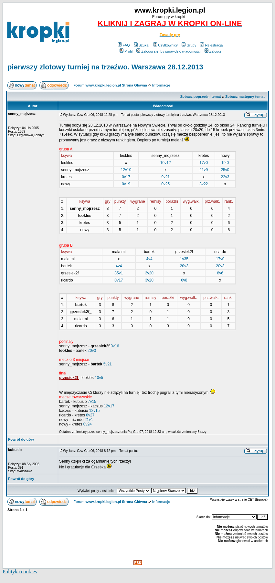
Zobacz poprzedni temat (200, 96)
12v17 (109, 406)
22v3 (225, 177)
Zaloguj (213, 51)
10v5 (99, 377)
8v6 (220, 273)
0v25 (165, 184)
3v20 (149, 273)
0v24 (87, 424)
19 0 (225, 162)
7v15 (92, 401)
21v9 (203, 170)
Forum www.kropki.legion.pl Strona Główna (110, 85)
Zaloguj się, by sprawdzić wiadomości (168, 51)
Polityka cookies (20, 571)
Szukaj (141, 45)
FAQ (124, 45)
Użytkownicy (165, 45)
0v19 (126, 184)
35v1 (118, 273)
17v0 (203, 162)
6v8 (184, 280)
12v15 (94, 410)
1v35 (184, 259)
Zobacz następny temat (245, 96)
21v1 (89, 419)
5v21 (107, 364)
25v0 (225, 170)
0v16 (115, 346)
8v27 (90, 415)
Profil (126, 51)
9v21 (165, 177)
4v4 (149, 259)
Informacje (161, 85)
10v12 (165, 162)
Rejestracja (211, 45)
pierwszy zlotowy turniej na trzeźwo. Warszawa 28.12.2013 (105, 67)
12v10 (126, 170)
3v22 (203, 184)
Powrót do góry (21, 439)
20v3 (184, 266)
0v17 (126, 177)
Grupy (189, 45)
